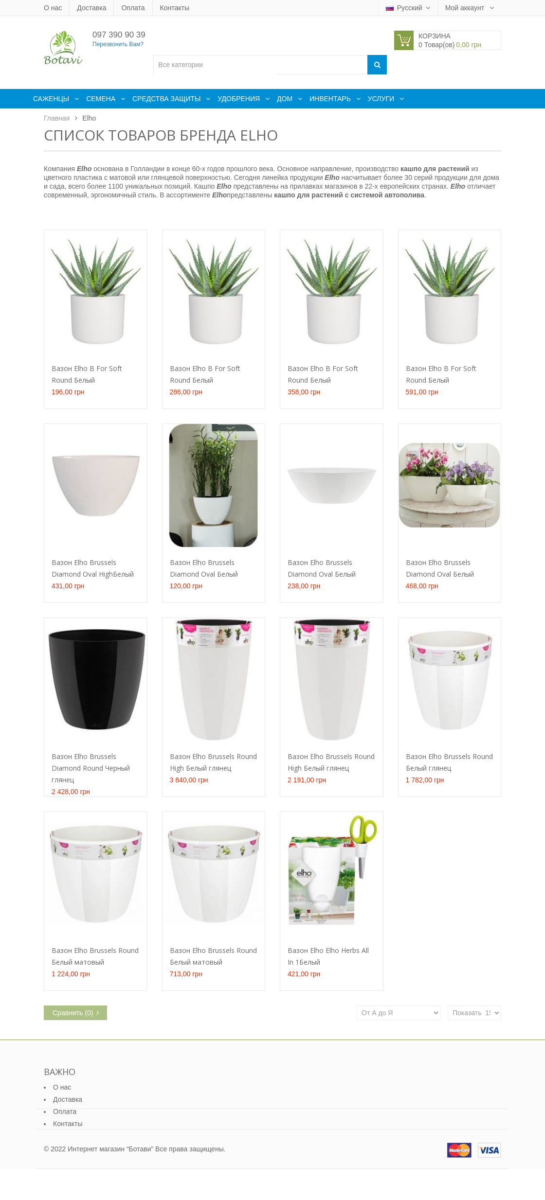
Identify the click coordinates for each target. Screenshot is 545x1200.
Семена (101, 99)
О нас (53, 8)
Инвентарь (331, 99)
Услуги (382, 99)
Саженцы (52, 99)
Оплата (133, 8)
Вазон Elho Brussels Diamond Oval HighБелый (93, 568)
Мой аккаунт (465, 8)
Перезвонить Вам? (118, 44)
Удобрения (240, 99)
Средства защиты (167, 99)
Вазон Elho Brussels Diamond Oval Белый (204, 568)
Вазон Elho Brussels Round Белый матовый (95, 956)
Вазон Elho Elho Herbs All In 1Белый (328, 956)
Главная (57, 118)
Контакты (174, 8)
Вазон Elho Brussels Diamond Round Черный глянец (91, 768)
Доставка (91, 8)
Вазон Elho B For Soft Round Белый (87, 374)
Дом (285, 99)
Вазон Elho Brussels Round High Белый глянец (213, 762)
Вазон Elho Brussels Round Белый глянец (449, 762)
